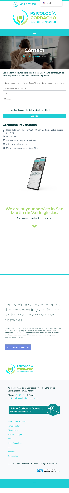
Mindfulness (13, 430)
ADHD (10, 439)
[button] (34, 32)
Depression (13, 456)
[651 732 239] (16, 4)
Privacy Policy (35, 110)
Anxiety (11, 451)
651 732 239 (28, 4)
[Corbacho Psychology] (34, 252)
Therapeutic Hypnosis (17, 421)
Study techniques (15, 434)
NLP (10, 447)
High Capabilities (15, 443)
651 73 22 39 (20, 395)
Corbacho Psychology (31, 56)
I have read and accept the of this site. (28, 110)
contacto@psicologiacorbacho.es (23, 398)
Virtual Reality (14, 426)
